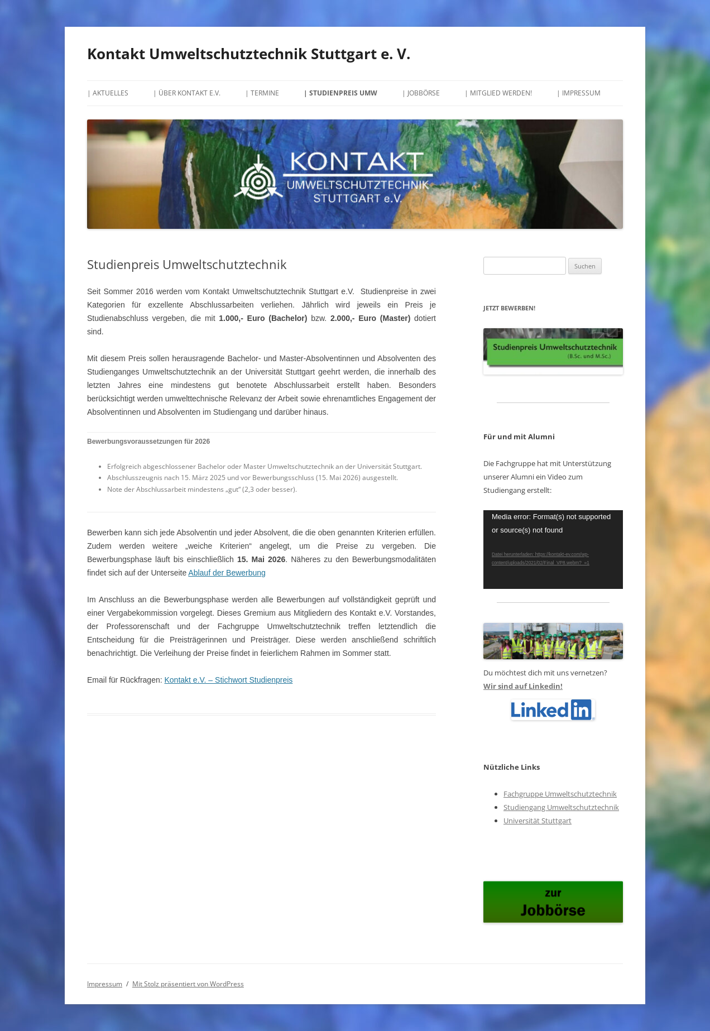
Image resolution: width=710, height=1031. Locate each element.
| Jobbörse (421, 93)
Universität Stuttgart (537, 821)
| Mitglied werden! (498, 93)
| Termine (262, 93)
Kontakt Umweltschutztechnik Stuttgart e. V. (248, 54)
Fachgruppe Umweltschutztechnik (560, 794)
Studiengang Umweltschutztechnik (561, 807)
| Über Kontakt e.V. (186, 93)
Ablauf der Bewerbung (227, 572)
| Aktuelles (107, 93)
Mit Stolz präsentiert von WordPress (188, 984)
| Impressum (579, 93)
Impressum (104, 984)
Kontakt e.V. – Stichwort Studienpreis (229, 679)
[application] (553, 549)
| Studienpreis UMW (340, 93)
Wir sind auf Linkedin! (523, 686)
